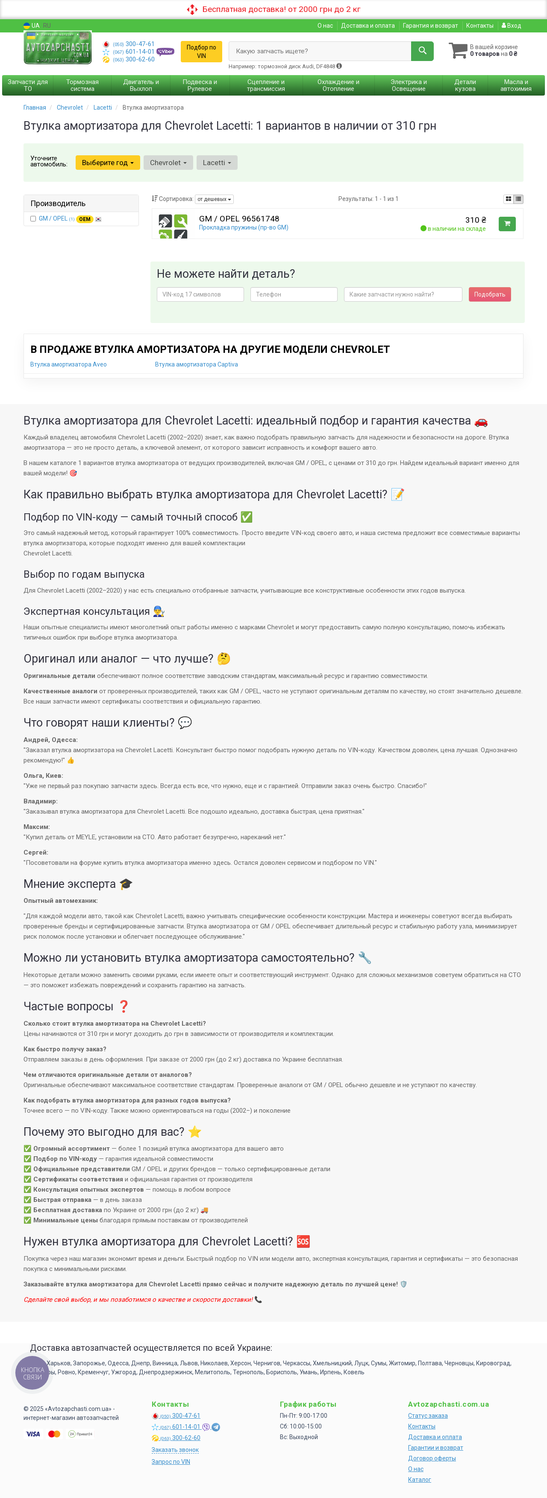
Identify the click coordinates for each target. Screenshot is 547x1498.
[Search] (422, 51)
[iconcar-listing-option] (518, 199)
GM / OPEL (70, 218)
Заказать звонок (175, 1449)
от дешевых (214, 199)
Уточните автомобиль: (49, 161)
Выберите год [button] (108, 162)
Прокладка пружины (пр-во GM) (243, 227)
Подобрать (490, 294)
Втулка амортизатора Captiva (196, 364)
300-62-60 (129, 59)
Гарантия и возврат (430, 25)
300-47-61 (129, 44)
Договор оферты (432, 1458)
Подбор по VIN (201, 51)
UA (32, 25)
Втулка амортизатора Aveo (68, 364)
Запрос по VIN (171, 1461)
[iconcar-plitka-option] (508, 199)
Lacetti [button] (217, 162)
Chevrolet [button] (168, 162)
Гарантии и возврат (435, 1447)
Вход (511, 25)
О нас (325, 25)
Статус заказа (428, 1415)
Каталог (419, 1479)
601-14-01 (129, 51)
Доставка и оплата (368, 25)
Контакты (480, 25)
